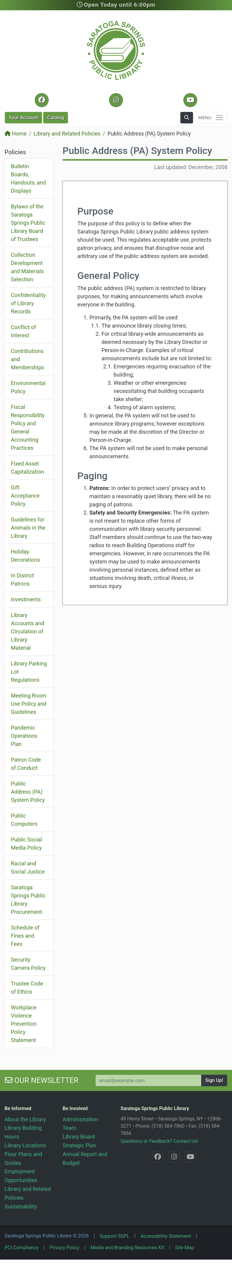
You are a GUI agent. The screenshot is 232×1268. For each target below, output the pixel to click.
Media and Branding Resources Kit (127, 1247)
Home (16, 133)
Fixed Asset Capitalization (27, 467)
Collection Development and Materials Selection (27, 267)
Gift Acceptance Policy (25, 495)
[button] (186, 117)
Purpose (95, 211)
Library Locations (25, 1145)
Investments (26, 599)
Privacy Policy (64, 1247)
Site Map (184, 1247)
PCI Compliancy (22, 1247)
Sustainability (21, 1206)
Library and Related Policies (67, 133)
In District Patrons (22, 579)
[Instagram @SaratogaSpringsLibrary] (116, 100)
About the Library (25, 1119)
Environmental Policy (28, 387)
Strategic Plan (79, 1145)
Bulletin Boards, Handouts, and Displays (28, 178)
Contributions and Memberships (27, 359)
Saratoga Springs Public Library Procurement (28, 899)
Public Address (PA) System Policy (28, 791)
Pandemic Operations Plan (24, 735)
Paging (92, 476)
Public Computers (24, 819)
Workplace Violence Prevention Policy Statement (24, 1023)
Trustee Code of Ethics (27, 987)
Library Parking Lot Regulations (29, 671)
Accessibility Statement (165, 1236)
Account (23, 117)
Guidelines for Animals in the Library (28, 527)
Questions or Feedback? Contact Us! (159, 1141)
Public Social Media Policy (26, 843)
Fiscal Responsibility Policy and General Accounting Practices (28, 427)
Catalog (55, 117)
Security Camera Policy (28, 963)
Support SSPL (114, 1236)
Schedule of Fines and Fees (25, 935)
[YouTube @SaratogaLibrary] (190, 100)
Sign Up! (214, 1080)
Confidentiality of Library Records (28, 303)
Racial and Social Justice (28, 867)
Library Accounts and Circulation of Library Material (27, 631)
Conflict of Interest (23, 331)
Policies (15, 152)
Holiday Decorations (25, 555)
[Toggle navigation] (210, 118)
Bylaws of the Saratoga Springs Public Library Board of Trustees (28, 222)
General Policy (108, 275)
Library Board (79, 1136)
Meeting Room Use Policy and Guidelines (29, 703)
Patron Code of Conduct (26, 764)
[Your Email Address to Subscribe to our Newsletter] (148, 1080)
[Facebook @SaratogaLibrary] (41, 100)
